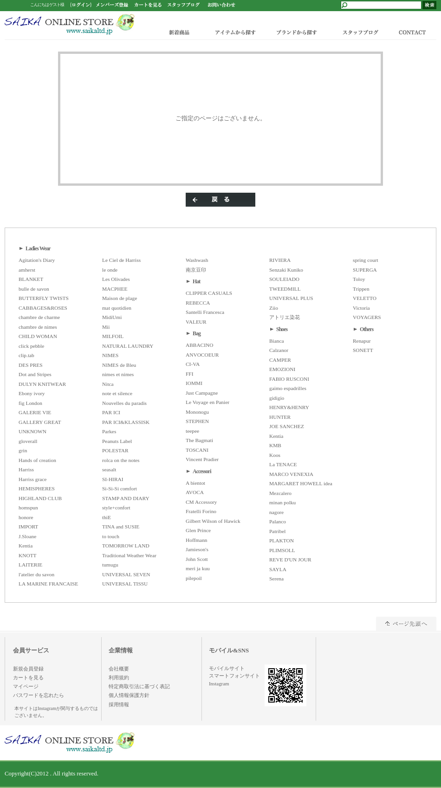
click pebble (31, 346)
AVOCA (195, 492)
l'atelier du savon (36, 574)
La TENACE (283, 464)
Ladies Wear (38, 248)
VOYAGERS (367, 317)
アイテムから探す (233, 32)
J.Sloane (27, 536)
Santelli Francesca (205, 312)
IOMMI (194, 383)
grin (23, 450)
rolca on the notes (121, 460)
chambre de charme (39, 317)
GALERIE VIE (35, 412)
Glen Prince (198, 530)
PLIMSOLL (282, 550)
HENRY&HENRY (289, 407)
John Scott (197, 559)
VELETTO (364, 298)
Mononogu (197, 412)
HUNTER (280, 417)
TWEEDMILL (285, 289)
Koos (274, 455)
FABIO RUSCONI (289, 379)
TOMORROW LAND (125, 545)
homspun (28, 507)
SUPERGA (365, 270)
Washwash (197, 260)
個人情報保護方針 (129, 695)
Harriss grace (32, 479)
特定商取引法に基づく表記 (139, 686)
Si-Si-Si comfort (119, 488)
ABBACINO (199, 345)
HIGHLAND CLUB (40, 498)
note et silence (117, 393)
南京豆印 (196, 270)
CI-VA (193, 364)
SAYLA (277, 569)
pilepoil (194, 578)
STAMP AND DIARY (125, 498)
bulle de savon (34, 289)
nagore (276, 512)
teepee (192, 431)
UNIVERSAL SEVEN (126, 574)
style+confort (116, 507)
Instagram (219, 683)
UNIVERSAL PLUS (291, 298)
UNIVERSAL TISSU (125, 583)
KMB (275, 445)
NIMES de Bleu (119, 365)
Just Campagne (202, 393)
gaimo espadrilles (287, 388)
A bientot (195, 483)
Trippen (361, 289)
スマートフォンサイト (234, 675)
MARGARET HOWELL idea (300, 483)
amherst (27, 270)
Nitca (108, 384)
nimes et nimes (118, 374)
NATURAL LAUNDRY (127, 346)
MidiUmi (112, 317)
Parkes (109, 431)
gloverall (28, 441)
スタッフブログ (359, 32)
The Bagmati (199, 440)
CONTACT (414, 32)
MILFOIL (112, 336)
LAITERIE (30, 564)
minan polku (282, 502)
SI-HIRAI (112, 479)
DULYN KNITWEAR (42, 384)
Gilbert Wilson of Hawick (213, 521)
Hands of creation (37, 460)
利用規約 (119, 677)
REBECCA (198, 303)
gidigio (276, 398)
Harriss (26, 469)
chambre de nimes (38, 327)
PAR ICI (111, 412)
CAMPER (280, 360)
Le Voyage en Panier (207, 402)
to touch (110, 536)
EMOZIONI (282, 369)
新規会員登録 (28, 668)
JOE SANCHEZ (286, 426)
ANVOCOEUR (202, 355)
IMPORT (28, 526)
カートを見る (28, 677)
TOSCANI (197, 450)
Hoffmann (197, 540)
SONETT (363, 350)
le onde (109, 270)
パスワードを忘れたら (38, 695)
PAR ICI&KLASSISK (125, 422)
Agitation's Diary (37, 260)
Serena (276, 578)
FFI (189, 374)
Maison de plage (119, 298)
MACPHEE (114, 289)
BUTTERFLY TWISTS (44, 298)
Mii (106, 327)
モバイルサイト (227, 668)
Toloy (359, 279)
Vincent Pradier (202, 459)
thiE (106, 517)
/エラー (70, 24)
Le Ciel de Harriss (121, 260)
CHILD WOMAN (38, 336)
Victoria (361, 308)
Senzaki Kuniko (286, 270)
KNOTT (28, 555)
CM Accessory (201, 502)
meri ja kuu (198, 568)
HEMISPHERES (37, 488)
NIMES (110, 355)
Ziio (273, 308)
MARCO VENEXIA (291, 474)
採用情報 (119, 704)
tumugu (110, 564)
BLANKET (31, 279)
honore (26, 517)
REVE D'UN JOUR (290, 559)
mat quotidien (116, 308)
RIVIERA (280, 260)
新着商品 (180, 32)
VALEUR (196, 322)
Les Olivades (116, 279)
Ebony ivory (32, 393)
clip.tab (26, 355)
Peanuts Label (117, 441)
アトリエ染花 (284, 317)
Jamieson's (197, 549)
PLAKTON (281, 540)
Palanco (277, 521)
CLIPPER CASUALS (209, 293)
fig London (30, 403)
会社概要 (119, 668)
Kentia (25, 545)
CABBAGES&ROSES (43, 308)
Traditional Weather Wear (129, 555)
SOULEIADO (284, 279)
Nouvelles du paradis (124, 403)
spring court (365, 260)
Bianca (276, 341)
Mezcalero (280, 493)
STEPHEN (197, 421)
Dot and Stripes (35, 374)
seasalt (109, 469)
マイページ (26, 686)
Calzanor (278, 350)
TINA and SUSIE (120, 526)
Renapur (362, 341)
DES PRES (31, 365)
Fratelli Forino (201, 511)
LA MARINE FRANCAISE (48, 583)
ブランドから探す (296, 32)
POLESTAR (115, 450)
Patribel (277, 531)
